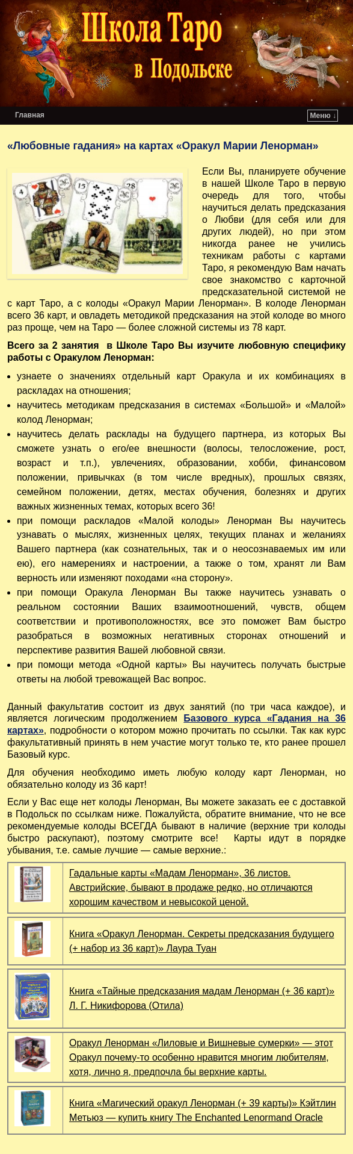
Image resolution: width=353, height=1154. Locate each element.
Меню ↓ (323, 115)
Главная (30, 115)
